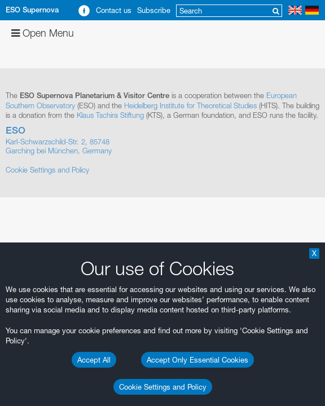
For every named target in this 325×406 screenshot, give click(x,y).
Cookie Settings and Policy (163, 386)
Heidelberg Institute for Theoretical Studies (190, 105)
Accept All (94, 359)
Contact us (113, 10)
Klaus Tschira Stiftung (110, 115)
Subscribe (153, 10)
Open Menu (42, 33)
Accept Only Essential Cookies (197, 359)
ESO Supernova (32, 10)
